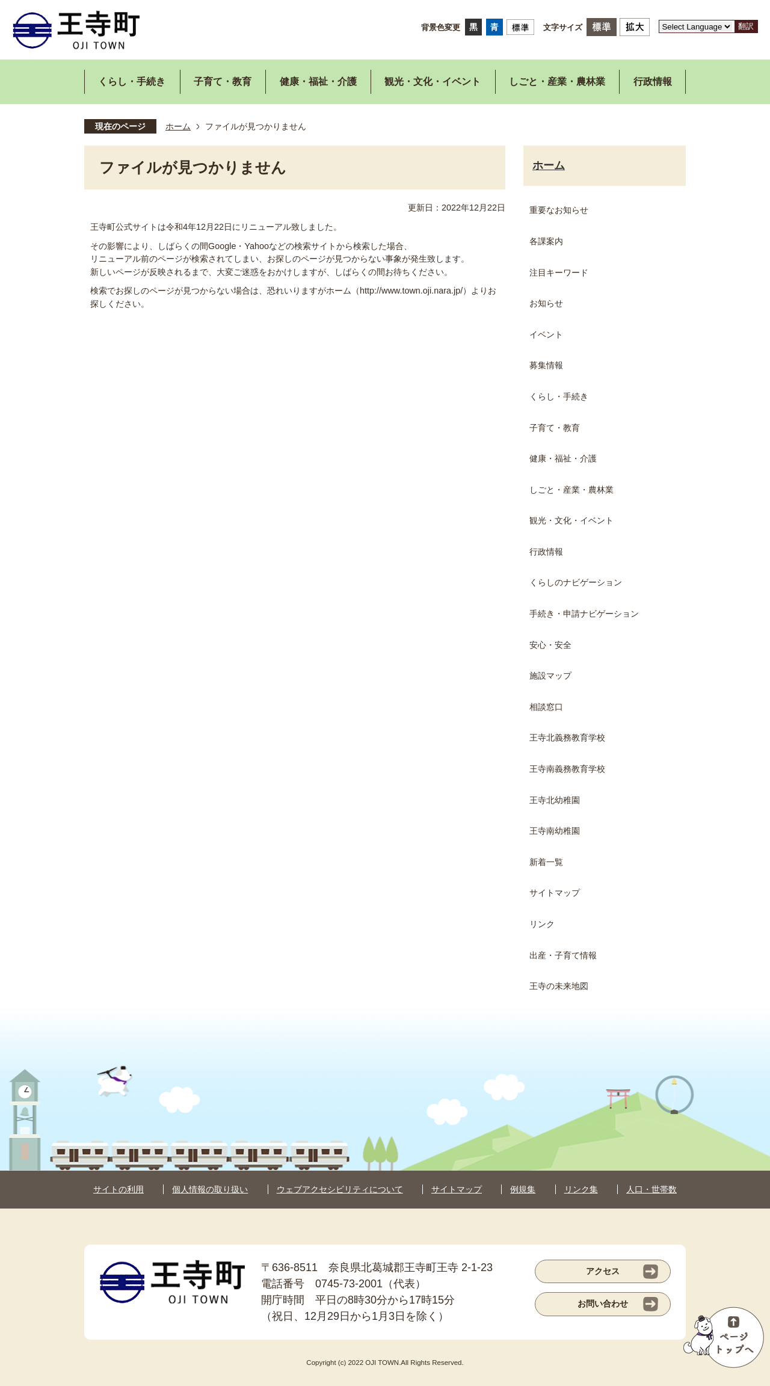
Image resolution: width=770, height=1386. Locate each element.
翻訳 (746, 26)
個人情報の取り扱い (210, 1189)
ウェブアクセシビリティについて (340, 1189)
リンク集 (581, 1189)
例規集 (522, 1189)
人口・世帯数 (651, 1189)
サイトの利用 (118, 1189)
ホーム (178, 126)
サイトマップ (456, 1189)
